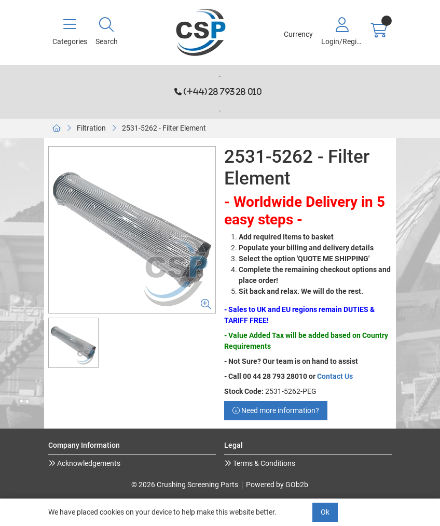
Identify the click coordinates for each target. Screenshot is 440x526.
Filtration (91, 128)
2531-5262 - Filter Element (164, 128)
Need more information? (275, 410)
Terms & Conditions (263, 463)
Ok (325, 512)
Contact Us (335, 376)
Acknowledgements (88, 463)
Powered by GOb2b (277, 484)
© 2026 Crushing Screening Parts (184, 484)
